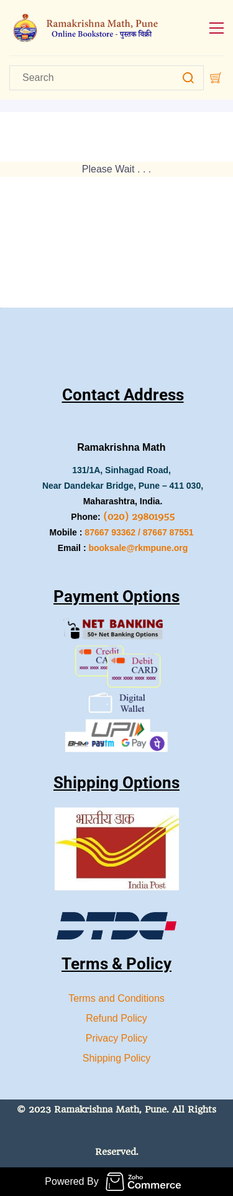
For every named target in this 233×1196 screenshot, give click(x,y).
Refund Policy (116, 1018)
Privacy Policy (117, 1038)
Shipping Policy (116, 1058)
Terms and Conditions (116, 998)
